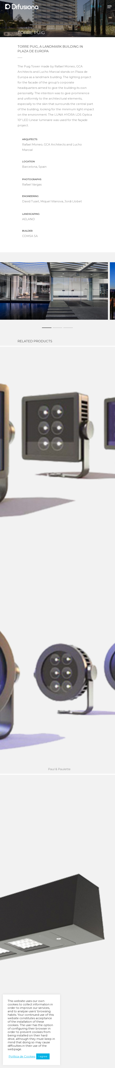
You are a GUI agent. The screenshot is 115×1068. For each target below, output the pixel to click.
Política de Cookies (22, 1056)
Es (92, 6)
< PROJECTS (25, 27)
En (99, 6)
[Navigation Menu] (109, 7)
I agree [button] (43, 1056)
